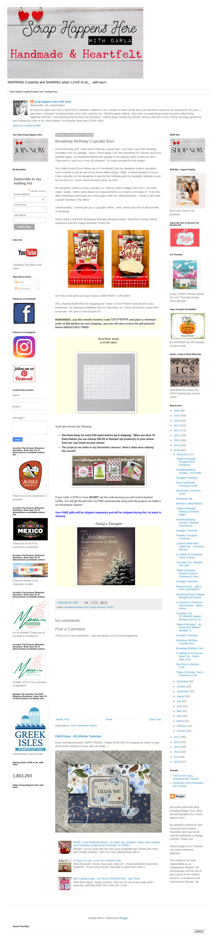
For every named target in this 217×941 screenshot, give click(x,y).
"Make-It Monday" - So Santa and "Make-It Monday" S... (188, 627)
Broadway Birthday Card (190, 648)
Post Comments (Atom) (84, 725)
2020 (177, 440)
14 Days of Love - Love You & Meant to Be (97, 860)
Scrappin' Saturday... (187, 635)
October (181, 686)
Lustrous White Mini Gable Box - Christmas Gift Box (190, 546)
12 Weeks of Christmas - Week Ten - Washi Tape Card (190, 656)
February (182, 725)
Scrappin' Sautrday (186, 477)
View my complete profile (27, 125)
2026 (177, 410)
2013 (177, 756)
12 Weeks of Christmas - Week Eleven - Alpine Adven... (190, 605)
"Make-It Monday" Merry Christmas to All (189, 674)
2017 (177, 737)
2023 (177, 425)
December (183, 454)
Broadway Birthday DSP (77, 607)
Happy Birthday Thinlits (101, 607)
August (181, 696)
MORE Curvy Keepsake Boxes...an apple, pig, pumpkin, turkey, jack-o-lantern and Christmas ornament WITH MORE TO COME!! (116, 844)
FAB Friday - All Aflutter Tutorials (78, 736)
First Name (20, 204)
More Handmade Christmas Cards (187, 484)
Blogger (123, 918)
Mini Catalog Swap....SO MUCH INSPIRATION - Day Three (106, 878)
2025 (177, 415)
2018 (177, 450)
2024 (177, 420)
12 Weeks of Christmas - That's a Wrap (190, 556)
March (180, 721)
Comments (22, 288)
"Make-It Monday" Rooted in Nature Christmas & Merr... (188, 573)
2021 (177, 435)
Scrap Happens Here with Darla (52, 101)
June (180, 706)
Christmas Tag (184, 498)
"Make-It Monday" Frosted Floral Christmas (186, 461)
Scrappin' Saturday (186, 530)
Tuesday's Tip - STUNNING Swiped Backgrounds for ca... (189, 616)
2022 (177, 430)
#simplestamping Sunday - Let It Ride (188, 471)
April (179, 716)
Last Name (20, 215)
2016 (177, 742)
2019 (177, 445)
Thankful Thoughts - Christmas (187, 537)
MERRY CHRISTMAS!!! (189, 503)
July (179, 701)
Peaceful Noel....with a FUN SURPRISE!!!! (188, 588)
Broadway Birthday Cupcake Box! (186, 642)
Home (109, 719)
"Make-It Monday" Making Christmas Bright (187, 511)
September (183, 691)
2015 (177, 746)
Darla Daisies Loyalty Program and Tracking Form (34, 91)
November (183, 681)
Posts (19, 282)
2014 (177, 751)
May (179, 711)
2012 (177, 761)
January (181, 730)
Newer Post (62, 719)
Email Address (29, 194)
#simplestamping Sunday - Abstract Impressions (187, 522)
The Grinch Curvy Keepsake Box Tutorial (185, 777)
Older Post (155, 719)
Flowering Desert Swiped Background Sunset (190, 596)
